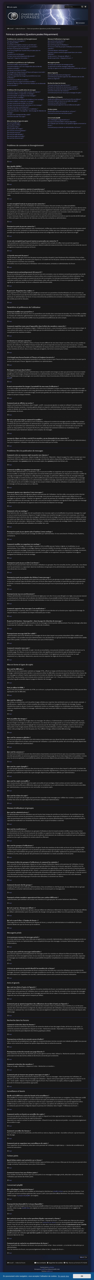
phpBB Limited (58, 1192)
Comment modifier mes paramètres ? (18, 65)
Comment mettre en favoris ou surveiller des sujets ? (63, 101)
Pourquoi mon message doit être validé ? (19, 115)
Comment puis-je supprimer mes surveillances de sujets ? (64, 105)
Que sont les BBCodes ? (13, 123)
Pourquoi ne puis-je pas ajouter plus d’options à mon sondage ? (25, 100)
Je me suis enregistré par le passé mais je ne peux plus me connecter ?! (23, 52)
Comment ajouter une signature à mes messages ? (21, 96)
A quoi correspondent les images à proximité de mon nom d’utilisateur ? (24, 77)
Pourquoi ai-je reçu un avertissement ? (18, 107)
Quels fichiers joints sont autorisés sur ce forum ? (62, 112)
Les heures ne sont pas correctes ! (16, 70)
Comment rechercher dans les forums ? (59, 85)
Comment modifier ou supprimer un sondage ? (20, 102)
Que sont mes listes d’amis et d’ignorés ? (59, 75)
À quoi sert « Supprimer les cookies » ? (18, 58)
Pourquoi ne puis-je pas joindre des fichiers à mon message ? (24, 105)
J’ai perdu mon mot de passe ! (15, 54)
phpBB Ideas (26, 1208)
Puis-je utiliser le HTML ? (14, 125)
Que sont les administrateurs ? (56, 41)
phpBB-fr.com (49, 1271)
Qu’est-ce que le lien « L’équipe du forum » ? (60, 58)
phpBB (9, 378)
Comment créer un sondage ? (15, 98)
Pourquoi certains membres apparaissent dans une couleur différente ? (65, 54)
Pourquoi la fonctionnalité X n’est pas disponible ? (62, 122)
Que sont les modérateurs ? (56, 43)
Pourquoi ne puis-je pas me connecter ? (18, 49)
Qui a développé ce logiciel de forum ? (59, 120)
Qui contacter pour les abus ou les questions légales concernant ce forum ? (67, 125)
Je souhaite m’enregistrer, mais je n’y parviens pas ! (22, 45)
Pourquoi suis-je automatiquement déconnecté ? (21, 56)
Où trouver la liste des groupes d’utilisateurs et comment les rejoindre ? (65, 48)
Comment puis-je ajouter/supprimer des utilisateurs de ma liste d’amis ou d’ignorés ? (66, 78)
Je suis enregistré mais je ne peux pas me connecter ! (22, 47)
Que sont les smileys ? (13, 127)
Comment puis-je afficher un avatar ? (18, 80)
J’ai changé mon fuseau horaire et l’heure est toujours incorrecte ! (26, 72)
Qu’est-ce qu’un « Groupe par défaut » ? (59, 56)
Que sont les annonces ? (14, 133)
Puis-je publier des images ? (15, 129)
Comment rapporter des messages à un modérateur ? (22, 109)
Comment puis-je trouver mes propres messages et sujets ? (64, 93)
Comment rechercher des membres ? (58, 91)
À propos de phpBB (23, 1196)
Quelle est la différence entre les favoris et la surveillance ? (64, 99)
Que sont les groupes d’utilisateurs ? (58, 45)
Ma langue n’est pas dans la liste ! (16, 74)
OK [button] (82, 1276)
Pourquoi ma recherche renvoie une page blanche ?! (63, 89)
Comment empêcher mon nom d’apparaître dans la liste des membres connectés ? (24, 68)
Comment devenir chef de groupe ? (58, 51)
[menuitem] (80, 23)
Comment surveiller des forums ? (57, 103)
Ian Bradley (51, 1267)
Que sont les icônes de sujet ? (15, 138)
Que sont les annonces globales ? (16, 131)
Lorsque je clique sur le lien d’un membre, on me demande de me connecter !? (26, 85)
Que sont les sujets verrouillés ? (16, 136)
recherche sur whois (49, 1223)
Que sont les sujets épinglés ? (15, 135)
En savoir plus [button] (63, 1276)
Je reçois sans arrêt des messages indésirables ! (61, 67)
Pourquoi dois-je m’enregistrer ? (16, 41)
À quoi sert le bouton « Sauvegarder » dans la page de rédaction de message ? (26, 112)
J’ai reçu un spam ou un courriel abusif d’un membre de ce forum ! (67, 68)
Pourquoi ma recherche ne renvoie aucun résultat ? (62, 87)
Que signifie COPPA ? (13, 43)
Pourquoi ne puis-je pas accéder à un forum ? (20, 103)
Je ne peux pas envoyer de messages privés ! (60, 65)
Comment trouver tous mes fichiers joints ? (60, 113)
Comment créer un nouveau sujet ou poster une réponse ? (23, 92)
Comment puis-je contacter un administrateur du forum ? (64, 128)
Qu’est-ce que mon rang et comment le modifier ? (21, 82)
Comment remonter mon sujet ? (16, 117)
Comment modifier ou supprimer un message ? (20, 94)
